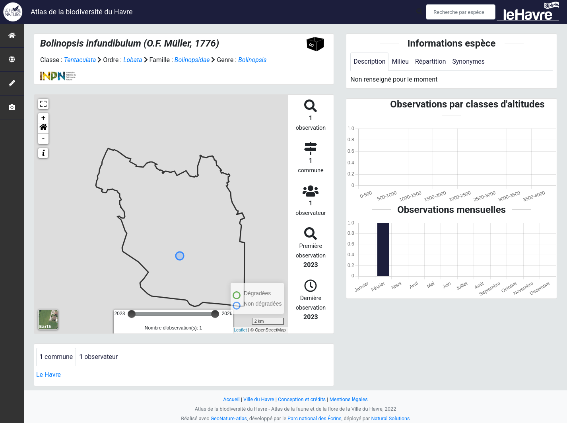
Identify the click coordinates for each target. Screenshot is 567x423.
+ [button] (43, 118)
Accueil (231, 399)
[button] (43, 128)
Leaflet (240, 329)
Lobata (133, 60)
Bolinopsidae (192, 60)
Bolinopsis (253, 60)
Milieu (400, 61)
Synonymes (469, 61)
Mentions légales (349, 399)
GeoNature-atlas (228, 418)
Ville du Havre (258, 399)
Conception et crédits (302, 399)
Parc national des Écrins (314, 418)
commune (56, 357)
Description (369, 61)
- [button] (43, 139)
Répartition (431, 61)
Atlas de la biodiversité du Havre (82, 12)
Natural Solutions (390, 418)
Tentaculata (80, 60)
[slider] (132, 314)
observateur (99, 357)
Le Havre (48, 374)
